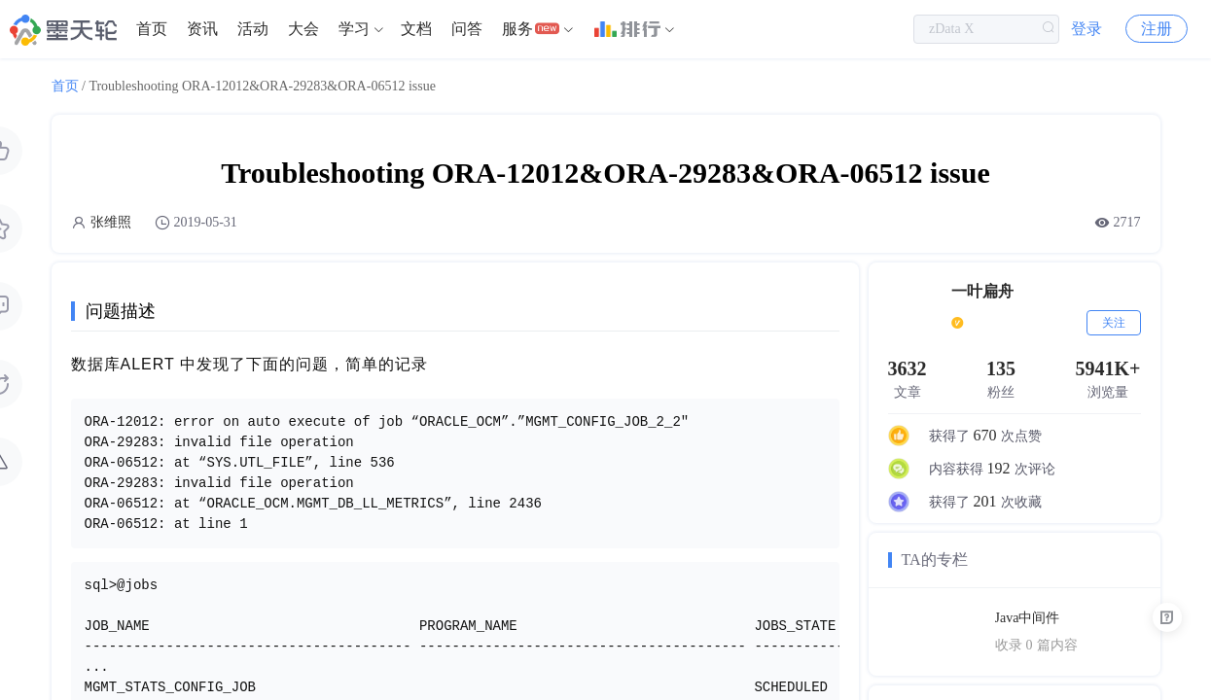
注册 (1156, 28)
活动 (252, 28)
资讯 (202, 28)
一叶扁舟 (982, 291)
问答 (466, 28)
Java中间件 (1027, 618)
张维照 (110, 222)
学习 (354, 28)
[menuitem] (151, 29)
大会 (303, 28)
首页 (151, 28)
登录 (1086, 28)
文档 (416, 28)
